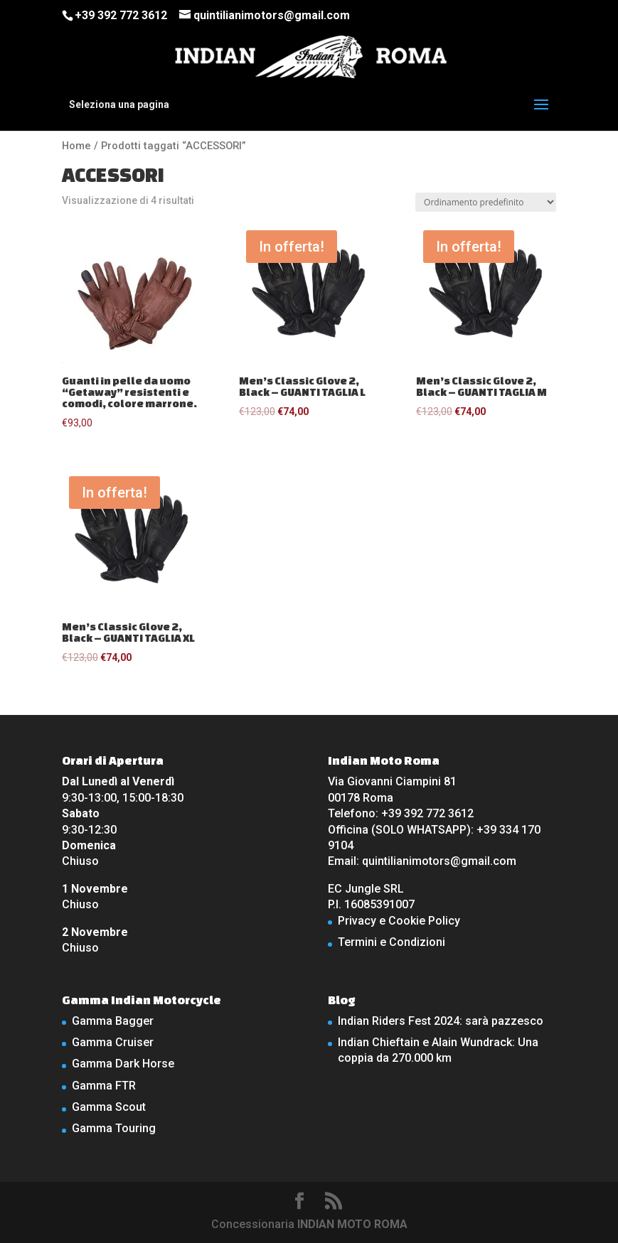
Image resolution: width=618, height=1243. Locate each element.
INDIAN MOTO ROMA (352, 1224)
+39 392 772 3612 (121, 15)
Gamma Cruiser (113, 1042)
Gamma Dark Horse (123, 1063)
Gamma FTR (104, 1085)
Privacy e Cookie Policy (399, 920)
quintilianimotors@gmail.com (439, 861)
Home (76, 145)
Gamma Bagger (113, 1021)
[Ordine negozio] (485, 202)
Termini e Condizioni (391, 942)
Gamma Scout (109, 1107)
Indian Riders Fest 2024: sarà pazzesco (440, 1021)
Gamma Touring (114, 1128)
